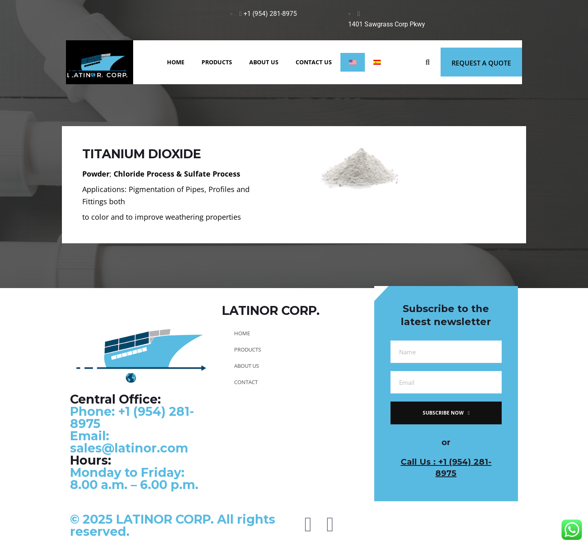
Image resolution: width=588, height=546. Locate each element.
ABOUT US (264, 62)
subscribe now (446, 412)
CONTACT (246, 382)
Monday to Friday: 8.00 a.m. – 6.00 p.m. (134, 478)
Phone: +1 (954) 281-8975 (132, 417)
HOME (175, 62)
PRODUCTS (217, 62)
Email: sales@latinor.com (129, 442)
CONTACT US (314, 62)
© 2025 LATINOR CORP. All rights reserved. (172, 525)
